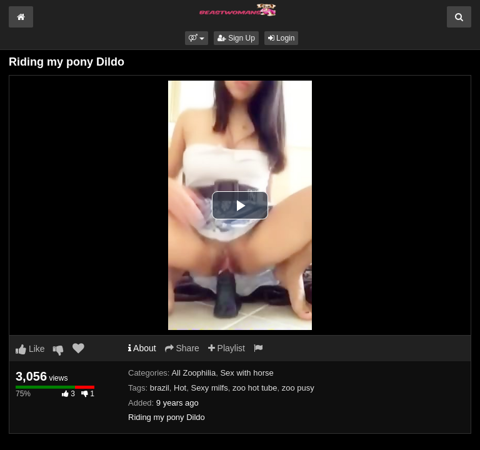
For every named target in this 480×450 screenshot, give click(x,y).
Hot (180, 387)
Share (182, 348)
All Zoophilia (193, 373)
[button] (196, 38)
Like (30, 349)
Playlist (226, 348)
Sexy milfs (209, 387)
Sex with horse (246, 373)
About (142, 348)
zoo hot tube (255, 387)
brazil (159, 387)
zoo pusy (298, 387)
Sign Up (236, 38)
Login (281, 38)
